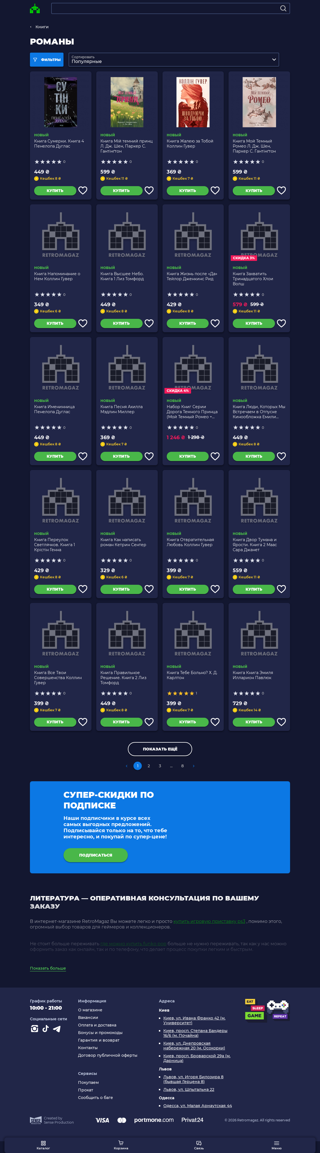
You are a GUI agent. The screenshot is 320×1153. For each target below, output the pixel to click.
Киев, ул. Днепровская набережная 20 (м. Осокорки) (194, 1057)
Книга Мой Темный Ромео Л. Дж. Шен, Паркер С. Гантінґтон (254, 146)
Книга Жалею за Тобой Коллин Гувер (190, 144)
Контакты (88, 1059)
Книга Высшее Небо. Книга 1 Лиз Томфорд (122, 278)
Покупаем (88, 1094)
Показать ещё (160, 759)
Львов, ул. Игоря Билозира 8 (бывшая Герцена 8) (193, 1091)
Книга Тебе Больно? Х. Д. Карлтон (192, 683)
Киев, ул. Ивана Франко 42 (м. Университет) (194, 1032)
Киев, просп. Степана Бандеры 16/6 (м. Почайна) (195, 1045)
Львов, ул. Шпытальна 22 (188, 1101)
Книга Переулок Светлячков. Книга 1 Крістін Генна (54, 550)
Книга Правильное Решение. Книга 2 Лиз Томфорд (123, 685)
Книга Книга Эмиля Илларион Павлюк (253, 683)
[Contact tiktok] (46, 1041)
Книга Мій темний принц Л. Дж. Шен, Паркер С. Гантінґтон (126, 146)
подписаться (95, 865)
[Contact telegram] (57, 1041)
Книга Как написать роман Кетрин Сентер (123, 548)
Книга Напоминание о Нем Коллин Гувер (57, 278)
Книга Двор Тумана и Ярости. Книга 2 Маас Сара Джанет (255, 550)
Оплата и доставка (97, 1037)
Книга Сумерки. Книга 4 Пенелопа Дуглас (59, 144)
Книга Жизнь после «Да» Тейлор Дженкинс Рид (192, 278)
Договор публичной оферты (107, 1067)
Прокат (85, 1102)
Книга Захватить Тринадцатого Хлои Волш (253, 281)
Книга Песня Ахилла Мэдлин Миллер (121, 413)
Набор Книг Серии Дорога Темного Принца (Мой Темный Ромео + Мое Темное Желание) (192, 415)
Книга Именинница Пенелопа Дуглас (54, 413)
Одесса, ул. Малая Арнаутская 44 (197, 1117)
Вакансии (88, 1029)
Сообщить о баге (95, 1109)
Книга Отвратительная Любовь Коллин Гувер (190, 548)
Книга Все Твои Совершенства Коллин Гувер (58, 685)
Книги (42, 26)
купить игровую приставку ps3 (209, 933)
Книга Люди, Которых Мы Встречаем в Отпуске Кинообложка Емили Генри (259, 415)
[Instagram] (35, 1041)
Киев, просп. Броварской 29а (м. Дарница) (196, 1070)
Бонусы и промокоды (100, 1044)
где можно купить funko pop (133, 955)
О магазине (90, 1021)
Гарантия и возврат (98, 1052)
